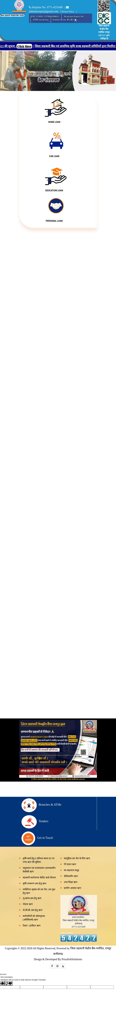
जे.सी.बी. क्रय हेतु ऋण (32, 910)
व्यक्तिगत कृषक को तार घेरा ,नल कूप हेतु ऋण (39, 891)
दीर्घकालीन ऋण (71, 876)
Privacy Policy (68, 11)
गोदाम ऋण (28, 904)
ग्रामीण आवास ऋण (72, 888)
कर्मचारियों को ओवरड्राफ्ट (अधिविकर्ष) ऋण (34, 918)
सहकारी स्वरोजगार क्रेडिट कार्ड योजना (39, 877)
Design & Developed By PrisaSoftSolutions (58, 959)
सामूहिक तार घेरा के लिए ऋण (77, 858)
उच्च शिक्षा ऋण (70, 882)
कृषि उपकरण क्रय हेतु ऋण (34, 883)
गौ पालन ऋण (70, 864)
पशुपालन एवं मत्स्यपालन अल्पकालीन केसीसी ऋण (39, 870)
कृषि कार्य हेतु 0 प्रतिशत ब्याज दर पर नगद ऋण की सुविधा (38, 860)
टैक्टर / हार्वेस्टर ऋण (32, 925)
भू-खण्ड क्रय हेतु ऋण (32, 898)
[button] (8, 71)
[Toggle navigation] (32, 17)
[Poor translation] (8, 983)
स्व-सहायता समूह (71, 870)
